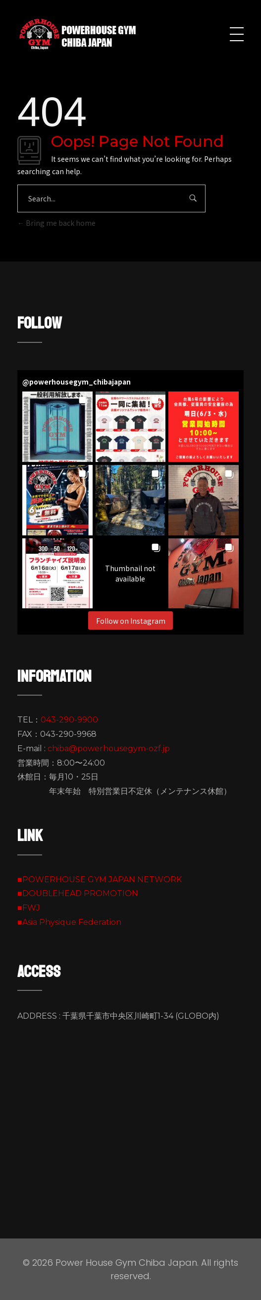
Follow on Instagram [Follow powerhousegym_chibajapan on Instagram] (130, 621)
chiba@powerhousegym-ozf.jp (109, 748)
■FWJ (28, 907)
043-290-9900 (69, 719)
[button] (57, 426)
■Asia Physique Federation (69, 922)
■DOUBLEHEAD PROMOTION (77, 893)
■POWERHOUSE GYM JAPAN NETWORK (99, 879)
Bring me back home (56, 223)
